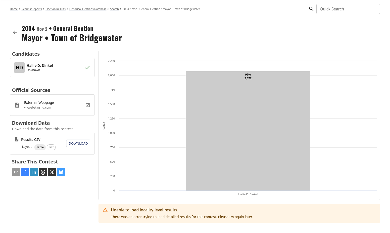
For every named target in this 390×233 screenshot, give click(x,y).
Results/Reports (31, 9)
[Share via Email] (16, 172)
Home (14, 9)
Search (114, 9)
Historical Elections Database (87, 9)
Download (78, 143)
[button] (40, 147)
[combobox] (348, 8)
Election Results (56, 9)
